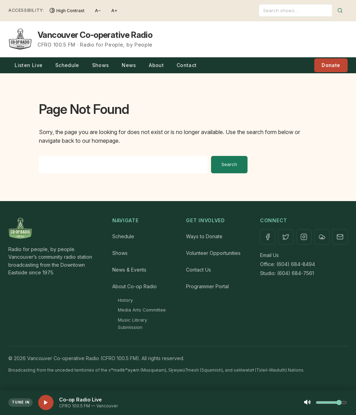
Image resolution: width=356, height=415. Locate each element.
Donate (331, 65)
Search (229, 164)
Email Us (269, 255)
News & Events (129, 270)
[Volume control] (331, 402)
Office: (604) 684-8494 (287, 264)
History (125, 300)
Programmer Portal (207, 286)
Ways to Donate (204, 236)
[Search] (295, 10)
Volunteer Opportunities (213, 253)
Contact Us (198, 270)
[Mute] (307, 402)
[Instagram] (304, 236)
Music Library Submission (132, 323)
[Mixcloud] (322, 236)
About (156, 65)
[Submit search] (340, 10)
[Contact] (340, 236)
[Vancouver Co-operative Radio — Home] (80, 39)
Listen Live (28, 65)
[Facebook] (267, 236)
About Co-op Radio (134, 286)
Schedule (67, 65)
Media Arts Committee (142, 310)
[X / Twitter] (285, 236)
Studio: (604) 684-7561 (287, 273)
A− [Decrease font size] (98, 10)
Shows (100, 65)
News (129, 65)
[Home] (53, 229)
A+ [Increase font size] (114, 10)
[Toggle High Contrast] (67, 10)
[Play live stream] (46, 402)
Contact (186, 65)
